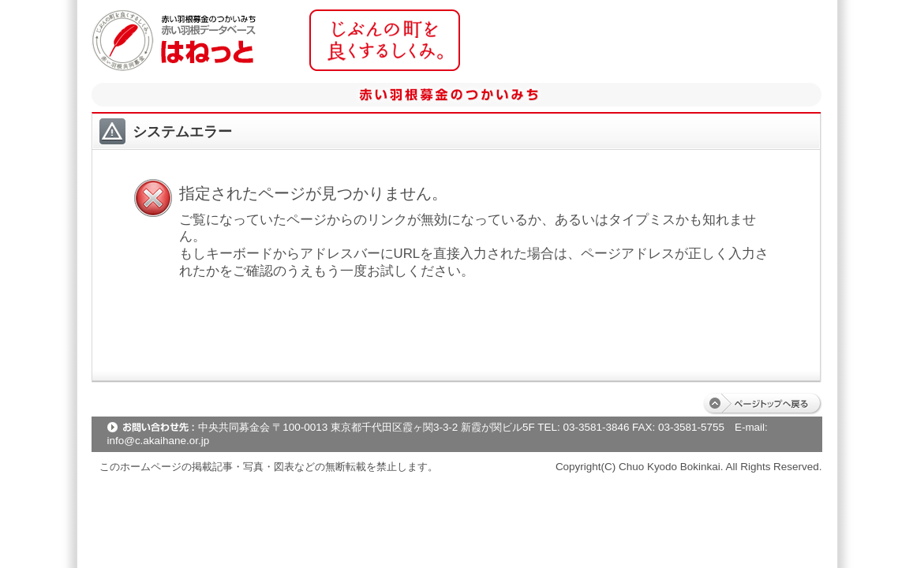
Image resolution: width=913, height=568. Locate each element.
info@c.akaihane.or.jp (158, 441)
